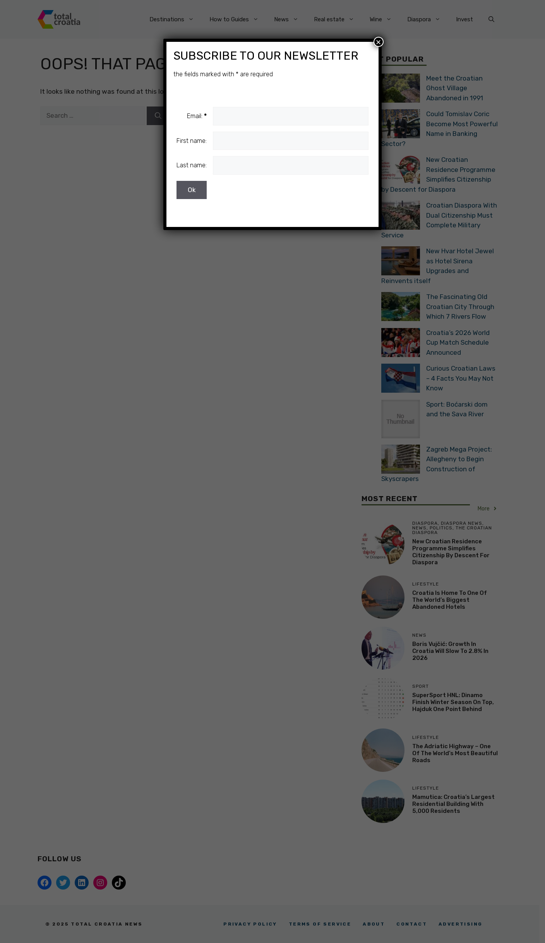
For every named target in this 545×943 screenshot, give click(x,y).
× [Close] (378, 42)
